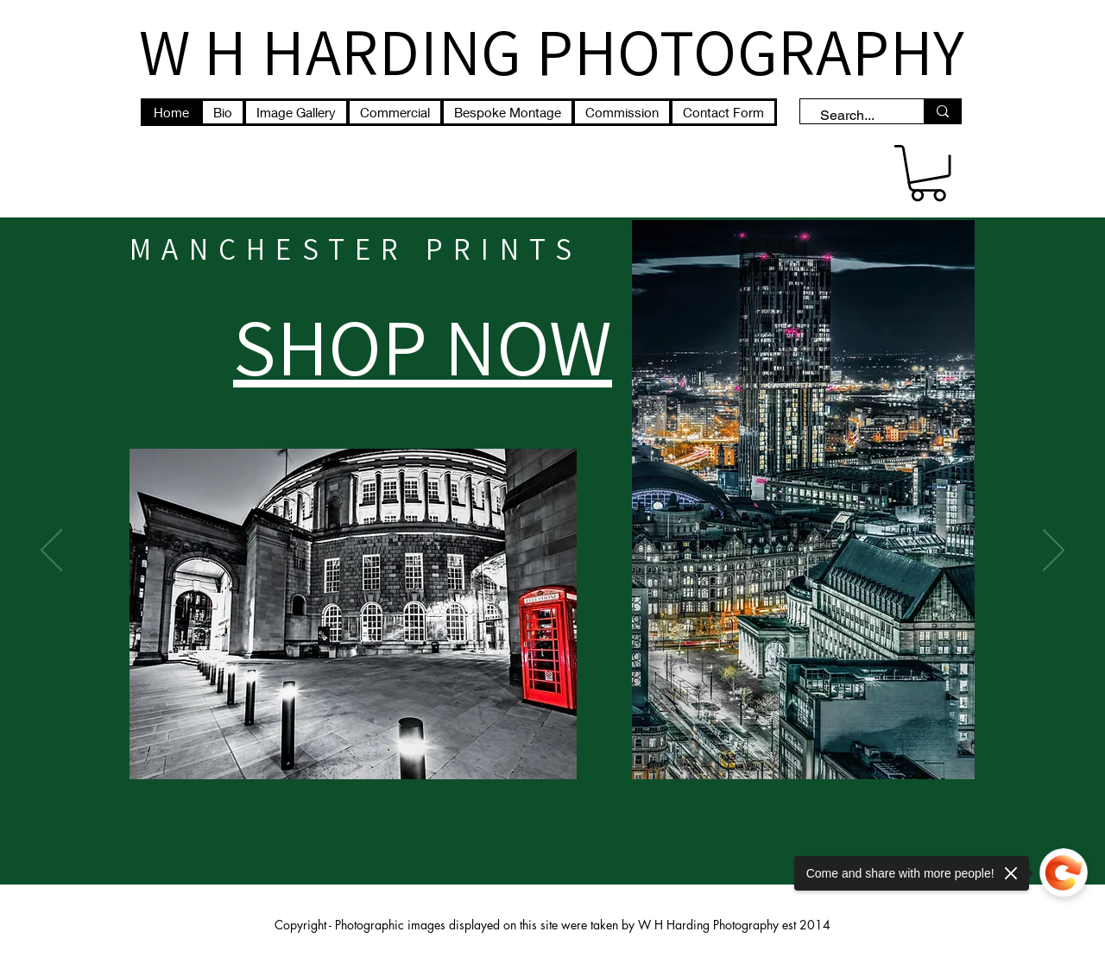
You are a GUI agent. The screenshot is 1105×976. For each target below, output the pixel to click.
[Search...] (853, 115)
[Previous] (51, 551)
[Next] (1053, 551)
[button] (928, 173)
